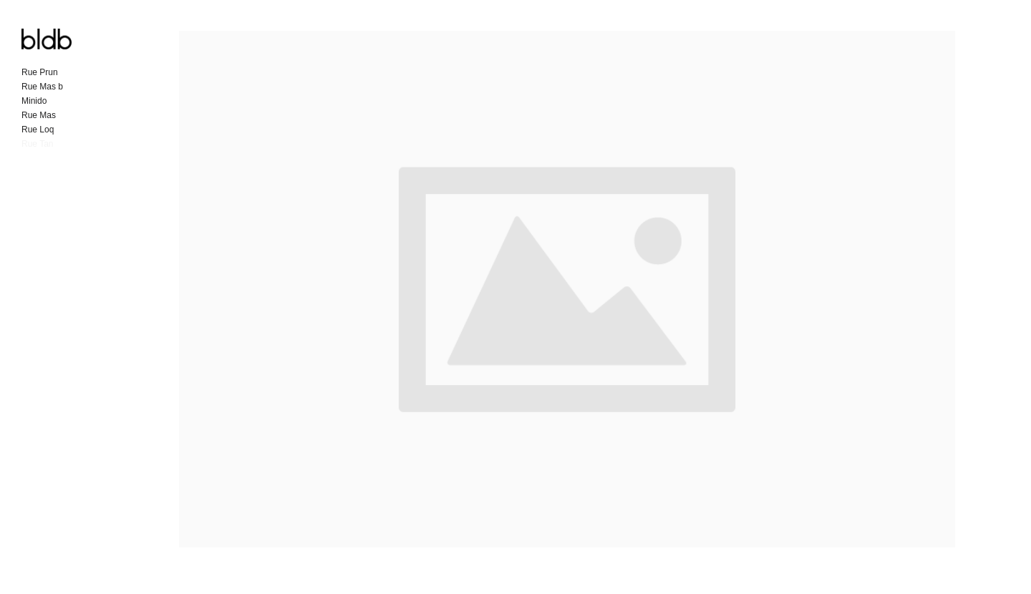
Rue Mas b (42, 87)
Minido (34, 101)
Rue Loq (37, 130)
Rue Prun (39, 72)
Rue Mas (38, 115)
